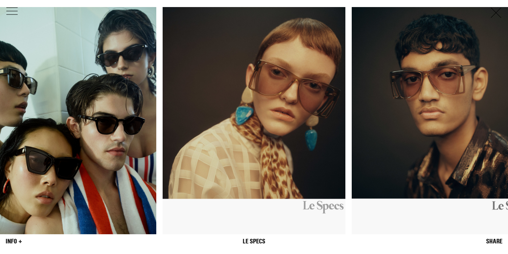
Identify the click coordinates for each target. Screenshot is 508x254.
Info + (14, 241)
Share (494, 241)
